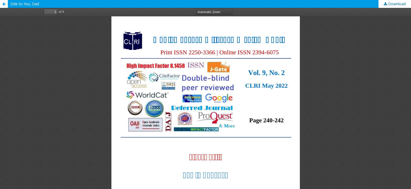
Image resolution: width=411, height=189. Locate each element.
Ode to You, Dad (24, 3)
